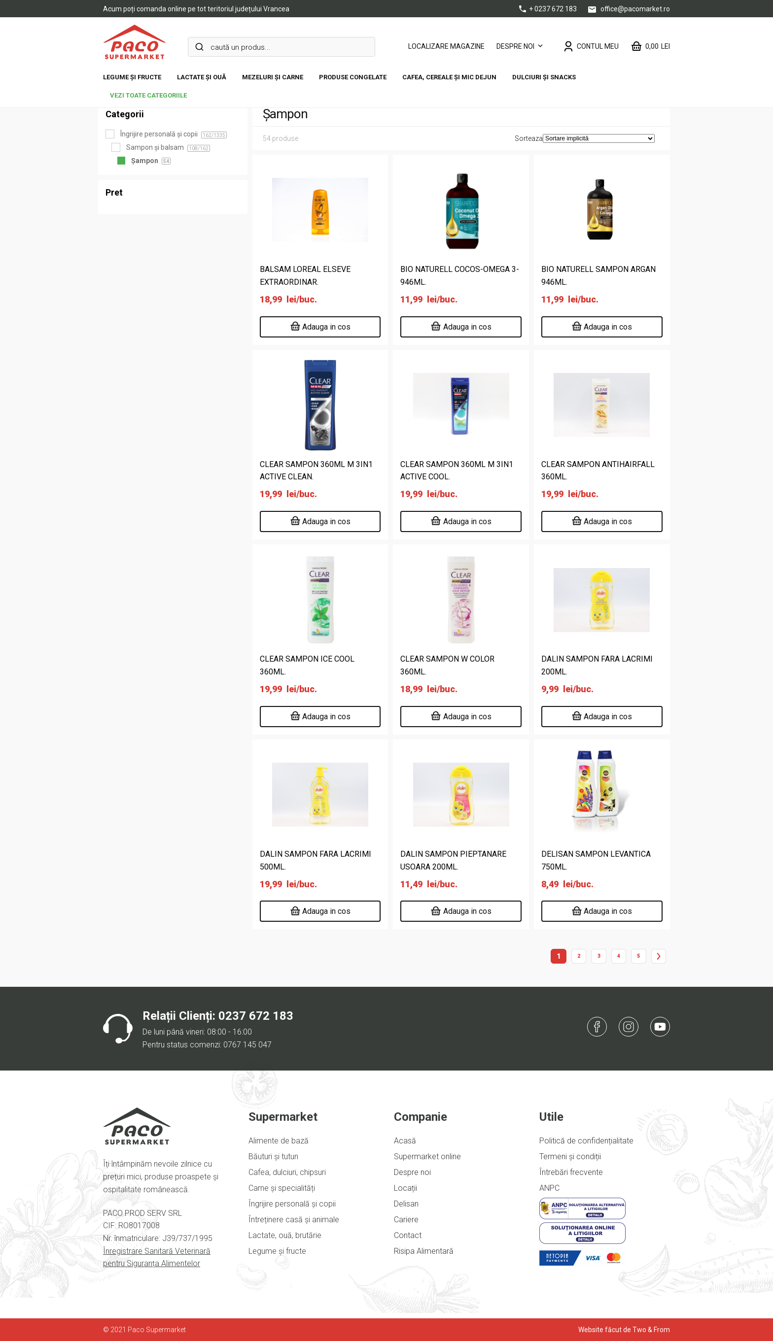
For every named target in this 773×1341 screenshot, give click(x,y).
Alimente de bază (278, 1140)
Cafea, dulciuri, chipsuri (287, 1172)
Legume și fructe (132, 77)
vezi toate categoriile (148, 95)
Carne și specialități (281, 1188)
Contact (408, 1235)
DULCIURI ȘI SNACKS (544, 77)
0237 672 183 (255, 1016)
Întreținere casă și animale (293, 1219)
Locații (405, 1188)
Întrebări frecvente (571, 1172)
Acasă (405, 1140)
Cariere (406, 1219)
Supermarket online (427, 1156)
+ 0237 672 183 (548, 9)
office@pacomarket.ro (629, 9)
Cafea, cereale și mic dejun (449, 77)
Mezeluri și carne (272, 77)
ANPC (549, 1188)
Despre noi (515, 46)
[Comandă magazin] (599, 138)
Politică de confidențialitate (586, 1140)
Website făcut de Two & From (624, 1330)
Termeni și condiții (570, 1156)
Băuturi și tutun (273, 1156)
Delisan (406, 1203)
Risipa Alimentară (424, 1251)
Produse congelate (352, 77)
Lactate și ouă (201, 77)
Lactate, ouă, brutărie (284, 1235)
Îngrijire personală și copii (292, 1203)
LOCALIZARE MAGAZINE (446, 46)
